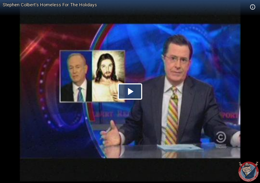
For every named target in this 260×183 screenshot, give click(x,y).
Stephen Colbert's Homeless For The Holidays (50, 4)
